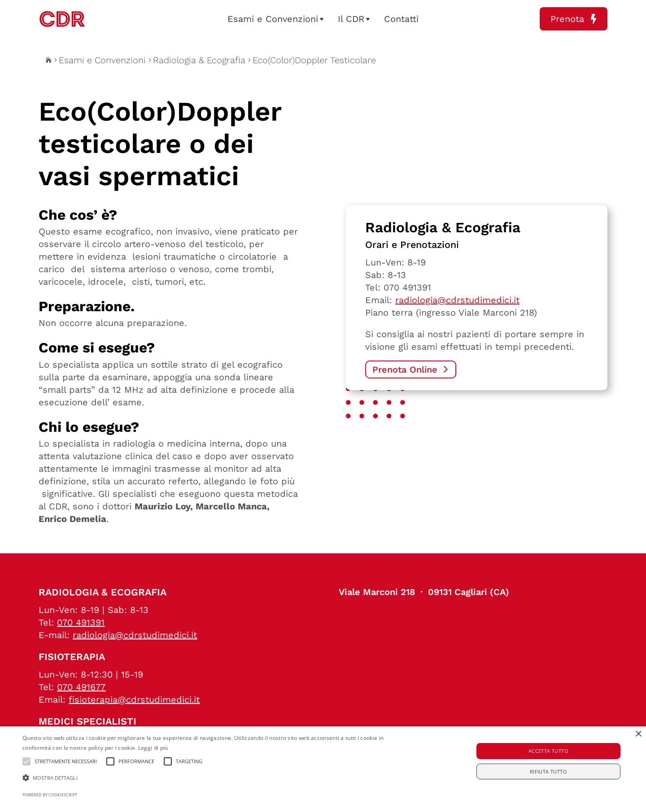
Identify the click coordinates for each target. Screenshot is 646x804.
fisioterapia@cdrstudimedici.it (134, 699)
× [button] (638, 734)
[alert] (323, 765)
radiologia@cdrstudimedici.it (457, 300)
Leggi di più (153, 748)
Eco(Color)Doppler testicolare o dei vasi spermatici (160, 144)
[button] (217, 778)
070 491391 (407, 287)
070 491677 (81, 687)
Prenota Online (404, 369)
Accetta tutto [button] (548, 751)
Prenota (573, 19)
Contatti (401, 18)
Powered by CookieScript (49, 795)
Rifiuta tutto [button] (548, 771)
